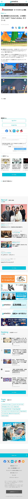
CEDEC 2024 (16, 406)
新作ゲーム (4, 13)
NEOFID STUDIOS (5, 415)
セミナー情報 (23, 4)
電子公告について (14, 472)
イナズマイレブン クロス (6, 404)
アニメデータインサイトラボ (18, 404)
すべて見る (14, 174)
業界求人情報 (16, 4)
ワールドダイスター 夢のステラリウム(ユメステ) (10, 413)
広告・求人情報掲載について (14, 468)
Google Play (14, 125)
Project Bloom (23, 411)
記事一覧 (2, 4)
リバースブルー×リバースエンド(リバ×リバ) (10, 411)
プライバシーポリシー (14, 477)
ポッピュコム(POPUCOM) (6, 409)
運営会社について (14, 465)
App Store (14, 120)
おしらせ (14, 475)
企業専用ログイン (14, 491)
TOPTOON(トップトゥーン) (7, 406)
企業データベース (9, 4)
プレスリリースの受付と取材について (14, 470)
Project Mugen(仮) (16, 409)
